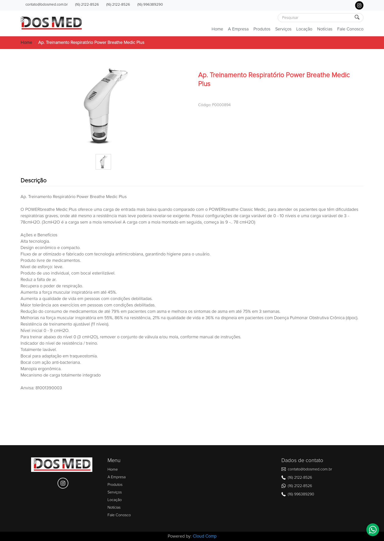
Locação (304, 29)
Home (217, 29)
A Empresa (238, 29)
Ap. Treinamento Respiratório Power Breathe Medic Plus (91, 42)
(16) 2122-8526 (87, 4)
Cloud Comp (204, 536)
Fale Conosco (350, 29)
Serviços (283, 29)
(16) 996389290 (150, 4)
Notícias (324, 29)
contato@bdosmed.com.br (46, 4)
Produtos (261, 29)
